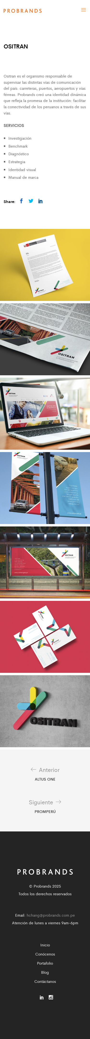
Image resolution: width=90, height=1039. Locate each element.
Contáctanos (45, 981)
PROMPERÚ (45, 806)
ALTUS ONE (45, 774)
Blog (45, 972)
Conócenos (45, 954)
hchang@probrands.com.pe (51, 915)
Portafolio (45, 963)
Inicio (45, 945)
